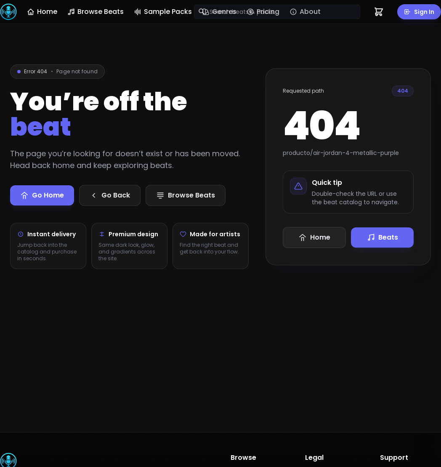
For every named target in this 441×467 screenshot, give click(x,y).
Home (42, 11)
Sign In (419, 12)
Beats (382, 237)
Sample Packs (163, 11)
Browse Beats (95, 11)
